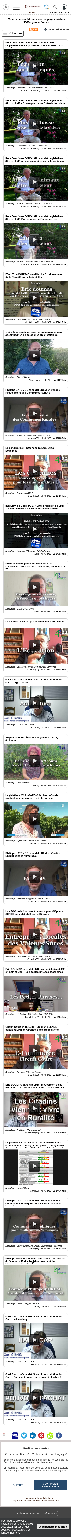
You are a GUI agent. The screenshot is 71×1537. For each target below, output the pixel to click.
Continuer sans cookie (50, 1485)
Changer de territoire (59, 12)
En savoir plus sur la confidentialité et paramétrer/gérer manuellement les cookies (36, 1499)
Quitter (18, 1485)
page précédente (56, 29)
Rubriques (15, 33)
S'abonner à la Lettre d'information (37, 1513)
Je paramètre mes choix (53, 1526)
